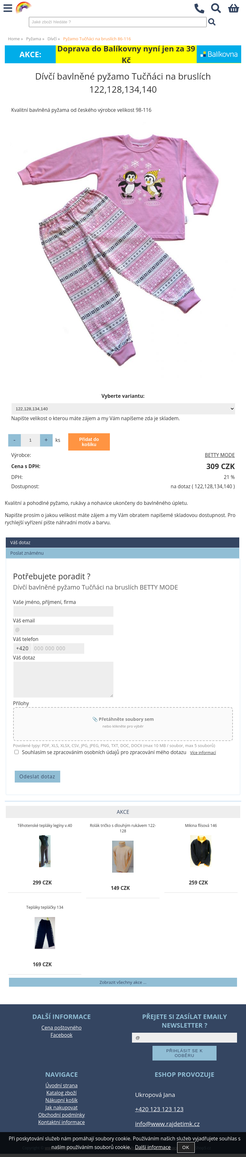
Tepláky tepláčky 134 (44, 907)
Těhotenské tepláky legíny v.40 (45, 825)
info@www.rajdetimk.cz (167, 1124)
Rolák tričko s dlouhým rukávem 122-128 (123, 828)
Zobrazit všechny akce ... (123, 982)
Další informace (152, 1147)
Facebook (61, 1035)
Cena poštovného (61, 1027)
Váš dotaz (20, 542)
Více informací (203, 752)
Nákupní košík (61, 1100)
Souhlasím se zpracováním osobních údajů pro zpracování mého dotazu (104, 752)
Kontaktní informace (61, 1122)
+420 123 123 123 (159, 1109)
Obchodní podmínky (61, 1115)
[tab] (122, 537)
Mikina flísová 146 (201, 825)
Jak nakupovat (61, 1107)
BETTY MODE (220, 455)
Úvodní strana (61, 1085)
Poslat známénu (27, 553)
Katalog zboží (61, 1093)
